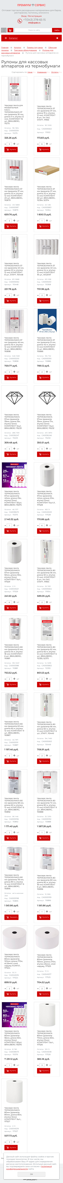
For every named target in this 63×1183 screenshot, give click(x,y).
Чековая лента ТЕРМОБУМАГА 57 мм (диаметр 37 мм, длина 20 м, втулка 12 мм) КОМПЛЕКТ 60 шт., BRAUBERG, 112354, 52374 (46, 193)
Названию (42, 72)
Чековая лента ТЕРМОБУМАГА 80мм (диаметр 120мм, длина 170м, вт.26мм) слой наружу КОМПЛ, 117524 (13, 961)
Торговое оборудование (25, 50)
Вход (23, 16)
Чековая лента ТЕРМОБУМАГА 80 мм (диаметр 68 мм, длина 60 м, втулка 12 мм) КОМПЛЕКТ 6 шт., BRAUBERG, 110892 (14, 805)
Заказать (14, 917)
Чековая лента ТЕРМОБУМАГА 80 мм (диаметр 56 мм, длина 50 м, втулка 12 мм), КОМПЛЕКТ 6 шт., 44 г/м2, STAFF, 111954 (46, 575)
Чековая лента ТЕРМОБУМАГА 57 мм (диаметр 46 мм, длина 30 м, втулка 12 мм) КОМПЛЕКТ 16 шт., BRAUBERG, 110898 (14, 345)
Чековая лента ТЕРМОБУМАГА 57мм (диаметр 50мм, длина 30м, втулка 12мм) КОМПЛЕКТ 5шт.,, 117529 (12, 575)
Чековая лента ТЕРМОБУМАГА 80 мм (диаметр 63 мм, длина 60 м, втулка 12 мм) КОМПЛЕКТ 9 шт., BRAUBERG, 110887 (14, 728)
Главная (4, 47)
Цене (30, 72)
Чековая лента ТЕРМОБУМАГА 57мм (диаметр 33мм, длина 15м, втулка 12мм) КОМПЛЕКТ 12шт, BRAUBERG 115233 (13, 421)
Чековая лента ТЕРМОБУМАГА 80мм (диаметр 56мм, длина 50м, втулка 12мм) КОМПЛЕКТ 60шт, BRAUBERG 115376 (13, 1038)
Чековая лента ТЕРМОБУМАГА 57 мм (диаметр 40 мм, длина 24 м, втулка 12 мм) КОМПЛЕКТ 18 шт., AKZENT (47, 269)
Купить (13, 149)
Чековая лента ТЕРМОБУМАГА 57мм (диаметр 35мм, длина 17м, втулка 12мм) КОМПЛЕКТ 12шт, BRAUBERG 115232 (45, 421)
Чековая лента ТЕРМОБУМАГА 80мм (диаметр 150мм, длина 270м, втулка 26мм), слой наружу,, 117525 (46, 960)
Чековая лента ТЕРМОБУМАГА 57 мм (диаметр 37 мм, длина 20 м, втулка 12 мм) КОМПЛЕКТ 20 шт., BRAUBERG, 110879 (14, 193)
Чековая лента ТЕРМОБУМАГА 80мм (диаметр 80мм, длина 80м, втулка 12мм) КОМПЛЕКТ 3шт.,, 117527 (13, 1115)
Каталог (17, 47)
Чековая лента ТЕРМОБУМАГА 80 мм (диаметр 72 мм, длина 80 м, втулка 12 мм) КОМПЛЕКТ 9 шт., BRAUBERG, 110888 (47, 805)
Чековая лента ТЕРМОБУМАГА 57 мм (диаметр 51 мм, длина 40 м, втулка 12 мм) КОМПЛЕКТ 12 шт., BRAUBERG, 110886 (46, 345)
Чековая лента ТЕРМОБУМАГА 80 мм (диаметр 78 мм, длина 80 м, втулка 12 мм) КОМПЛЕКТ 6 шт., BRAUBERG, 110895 (14, 882)
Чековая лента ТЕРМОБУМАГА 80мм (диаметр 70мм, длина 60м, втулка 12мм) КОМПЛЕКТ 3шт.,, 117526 (45, 1038)
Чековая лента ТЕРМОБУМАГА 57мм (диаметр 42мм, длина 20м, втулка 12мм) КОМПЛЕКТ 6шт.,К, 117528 (46, 498)
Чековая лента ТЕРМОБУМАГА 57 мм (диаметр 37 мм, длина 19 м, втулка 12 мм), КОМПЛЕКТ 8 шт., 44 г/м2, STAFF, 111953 (46, 113)
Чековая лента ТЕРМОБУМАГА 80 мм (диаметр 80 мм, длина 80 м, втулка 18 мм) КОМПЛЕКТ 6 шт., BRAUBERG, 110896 (47, 882)
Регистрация (35, 16)
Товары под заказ (35, 47)
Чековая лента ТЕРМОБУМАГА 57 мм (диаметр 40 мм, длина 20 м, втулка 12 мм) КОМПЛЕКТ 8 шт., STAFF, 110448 (14, 269)
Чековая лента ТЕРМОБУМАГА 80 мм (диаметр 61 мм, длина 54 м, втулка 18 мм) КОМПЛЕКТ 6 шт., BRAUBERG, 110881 (13, 652)
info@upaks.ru (34, 23)
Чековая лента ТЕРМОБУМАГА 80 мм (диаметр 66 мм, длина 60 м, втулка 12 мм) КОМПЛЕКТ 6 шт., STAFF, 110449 (47, 727)
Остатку (55, 72)
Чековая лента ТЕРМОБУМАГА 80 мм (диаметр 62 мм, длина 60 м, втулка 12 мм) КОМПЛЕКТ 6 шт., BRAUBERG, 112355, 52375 (47, 652)
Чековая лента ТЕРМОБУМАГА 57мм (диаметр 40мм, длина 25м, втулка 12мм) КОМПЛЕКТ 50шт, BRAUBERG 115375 (13, 498)
